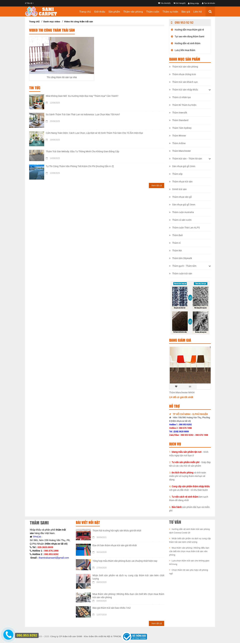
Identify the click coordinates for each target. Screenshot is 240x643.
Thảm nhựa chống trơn (182, 74)
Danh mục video (52, 21)
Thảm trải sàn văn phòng (183, 66)
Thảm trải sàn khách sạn (183, 81)
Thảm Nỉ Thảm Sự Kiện (182, 104)
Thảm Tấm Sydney (180, 127)
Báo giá (186, 11)
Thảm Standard (178, 120)
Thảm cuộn (152, 11)
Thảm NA (175, 250)
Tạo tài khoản (208, 3)
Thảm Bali (176, 235)
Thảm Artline (177, 143)
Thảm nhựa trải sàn (180, 181)
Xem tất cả (156, 185)
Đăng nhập (193, 3)
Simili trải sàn (178, 189)
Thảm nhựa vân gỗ (180, 196)
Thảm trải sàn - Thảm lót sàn (185, 158)
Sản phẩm (114, 11)
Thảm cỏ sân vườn (180, 219)
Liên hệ (197, 11)
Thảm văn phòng (133, 11)
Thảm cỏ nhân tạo (180, 97)
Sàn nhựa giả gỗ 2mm (182, 166)
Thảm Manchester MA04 (181, 392)
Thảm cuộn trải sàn (180, 273)
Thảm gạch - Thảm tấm (182, 265)
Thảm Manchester (180, 150)
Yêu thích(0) (164, 3)
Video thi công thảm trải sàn (78, 21)
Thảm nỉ (175, 242)
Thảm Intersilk (178, 112)
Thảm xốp (175, 173)
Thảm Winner (177, 135)
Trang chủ (85, 11)
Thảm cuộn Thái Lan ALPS (184, 227)
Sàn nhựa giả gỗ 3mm (182, 204)
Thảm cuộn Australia (181, 212)
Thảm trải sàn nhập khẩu (183, 89)
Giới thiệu (99, 11)
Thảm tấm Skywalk (180, 258)
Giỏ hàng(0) (180, 3)
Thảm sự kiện (170, 11)
